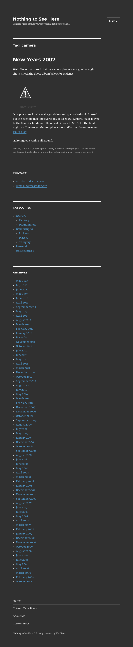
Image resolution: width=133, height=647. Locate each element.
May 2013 (22, 311)
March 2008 (23, 476)
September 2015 (26, 306)
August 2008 (24, 455)
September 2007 (26, 498)
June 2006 (22, 559)
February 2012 (24, 328)
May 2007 (22, 516)
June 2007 (22, 511)
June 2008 (22, 463)
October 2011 (24, 346)
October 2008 (24, 446)
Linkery (24, 233)
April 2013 (22, 315)
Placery (50, 148)
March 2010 (23, 398)
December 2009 (26, 407)
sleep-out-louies (63, 152)
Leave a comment (83, 152)
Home (17, 600)
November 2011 (25, 341)
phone (36, 152)
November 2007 (26, 494)
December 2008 (25, 442)
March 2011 (23, 367)
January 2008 (24, 485)
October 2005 (24, 581)
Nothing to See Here (36, 19)
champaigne (72, 148)
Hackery (24, 220)
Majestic (84, 148)
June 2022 (22, 289)
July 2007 (21, 507)
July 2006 (22, 555)
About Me (19, 615)
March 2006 (23, 572)
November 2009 (26, 411)
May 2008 (22, 468)
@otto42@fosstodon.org (31, 185)
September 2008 (26, 450)
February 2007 (25, 529)
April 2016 (22, 302)
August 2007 (23, 503)
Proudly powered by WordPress (51, 633)
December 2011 (25, 337)
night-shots (26, 152)
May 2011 (21, 359)
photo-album (47, 152)
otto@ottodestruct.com (30, 181)
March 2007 (23, 524)
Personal (21, 246)
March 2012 (23, 324)
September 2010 (26, 381)
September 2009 (26, 420)
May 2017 (22, 293)
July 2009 (22, 429)
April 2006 (22, 568)
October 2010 (24, 376)
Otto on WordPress (25, 608)
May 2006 (22, 564)
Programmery (27, 224)
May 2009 (22, 433)
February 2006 (25, 577)
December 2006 (26, 537)
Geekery (21, 215)
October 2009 (24, 415)
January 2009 (24, 437)
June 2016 (22, 298)
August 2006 (24, 551)
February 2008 (25, 481)
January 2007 (24, 533)
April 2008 (22, 472)
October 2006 (24, 546)
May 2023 (22, 280)
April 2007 (22, 520)
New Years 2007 (34, 59)
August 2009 (24, 424)
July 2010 (21, 389)
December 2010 (25, 372)
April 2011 (22, 363)
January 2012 (24, 333)
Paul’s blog (19, 131)
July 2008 (22, 459)
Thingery (25, 242)
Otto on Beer (21, 623)
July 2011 (21, 350)
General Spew (39, 148)
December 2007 (25, 490)
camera (60, 148)
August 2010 (23, 385)
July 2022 (22, 285)
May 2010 (22, 394)
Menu (113, 20)
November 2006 (26, 542)
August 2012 (23, 320)
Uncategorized (25, 250)
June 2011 (22, 354)
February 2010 (24, 402)
